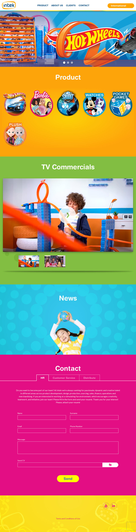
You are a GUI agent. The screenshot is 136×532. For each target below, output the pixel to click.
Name (20, 413)
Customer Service (64, 377)
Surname (73, 413)
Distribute (89, 377)
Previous (3, 39)
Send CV (21, 460)
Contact (84, 5)
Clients (71, 5)
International (118, 5)
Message (21, 439)
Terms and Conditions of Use (68, 518)
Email (20, 426)
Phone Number (76, 426)
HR (42, 377)
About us (57, 5)
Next (132, 39)
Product (42, 5)
